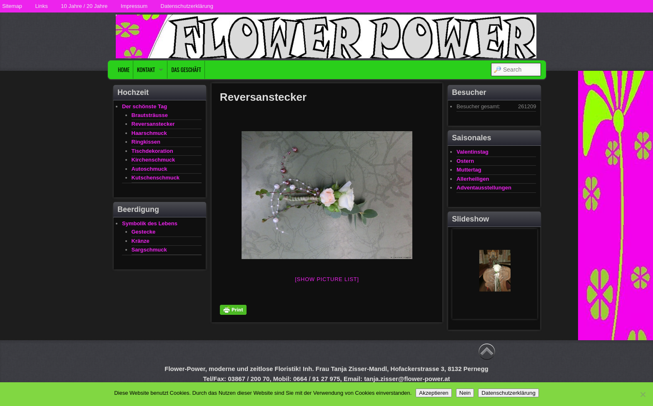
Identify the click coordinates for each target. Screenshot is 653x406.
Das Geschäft (186, 69)
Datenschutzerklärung (187, 6)
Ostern (465, 161)
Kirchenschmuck (153, 160)
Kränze (141, 241)
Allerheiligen (472, 179)
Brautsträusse (150, 115)
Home (124, 69)
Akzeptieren (433, 393)
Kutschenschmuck (156, 177)
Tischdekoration (152, 151)
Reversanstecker (153, 124)
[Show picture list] (327, 279)
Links (41, 6)
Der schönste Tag (144, 106)
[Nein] (642, 394)
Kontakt (148, 71)
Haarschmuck (149, 133)
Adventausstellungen (483, 187)
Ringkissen (146, 142)
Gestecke (144, 232)
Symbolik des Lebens (149, 223)
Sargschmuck (149, 250)
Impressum (134, 6)
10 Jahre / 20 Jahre (84, 6)
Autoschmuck (149, 169)
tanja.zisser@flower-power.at (407, 378)
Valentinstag (472, 152)
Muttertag (468, 170)
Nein (465, 393)
